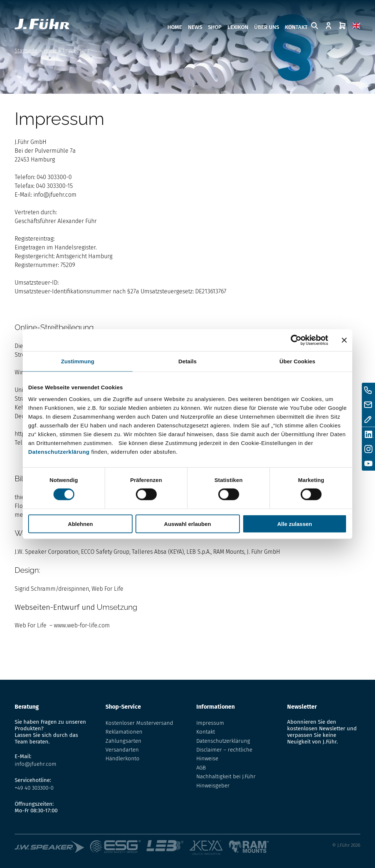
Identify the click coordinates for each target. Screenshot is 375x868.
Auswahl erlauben (187, 523)
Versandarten (122, 749)
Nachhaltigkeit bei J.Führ (226, 776)
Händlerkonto (122, 758)
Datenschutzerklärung (59, 451)
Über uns (266, 27)
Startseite (26, 51)
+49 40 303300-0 (34, 787)
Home (174, 27)
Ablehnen (80, 523)
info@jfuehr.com (55, 194)
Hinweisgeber (213, 785)
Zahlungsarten (123, 741)
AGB (201, 767)
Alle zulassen (294, 523)
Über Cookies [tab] (297, 361)
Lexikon (237, 27)
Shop (215, 27)
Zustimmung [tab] (77, 361)
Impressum (210, 723)
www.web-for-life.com (82, 625)
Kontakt (296, 27)
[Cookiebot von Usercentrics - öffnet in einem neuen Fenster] (296, 340)
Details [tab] (187, 361)
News (195, 27)
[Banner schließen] (344, 340)
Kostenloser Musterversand (139, 723)
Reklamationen (123, 731)
